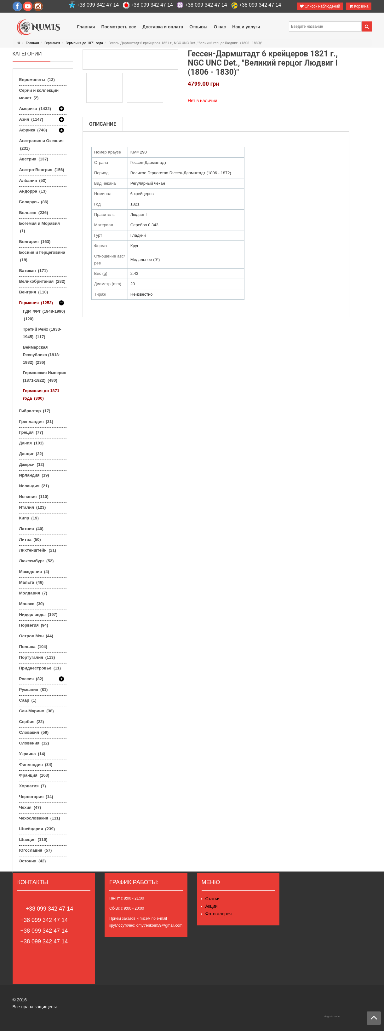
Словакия (34, 732)
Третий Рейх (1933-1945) (42, 333)
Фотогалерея (218, 913)
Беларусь (34, 202)
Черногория (36, 796)
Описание (102, 124)
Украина (32, 753)
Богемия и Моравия (39, 227)
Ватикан (33, 270)
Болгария (35, 241)
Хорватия (32, 786)
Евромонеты (37, 79)
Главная (32, 43)
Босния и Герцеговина (42, 256)
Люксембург (36, 561)
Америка (35, 109)
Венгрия (33, 292)
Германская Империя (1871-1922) (44, 376)
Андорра (33, 191)
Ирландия (34, 475)
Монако (31, 603)
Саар (28, 700)
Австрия (33, 159)
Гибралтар (34, 410)
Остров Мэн (36, 636)
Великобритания (42, 281)
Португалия (37, 657)
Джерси (31, 464)
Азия (31, 119)
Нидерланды (38, 614)
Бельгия (33, 212)
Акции (211, 906)
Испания (34, 496)
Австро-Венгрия (41, 169)
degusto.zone (332, 1016)
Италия (32, 507)
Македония (34, 571)
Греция (31, 432)
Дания (31, 443)
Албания (33, 180)
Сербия (31, 721)
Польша (33, 646)
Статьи (212, 898)
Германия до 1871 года (84, 43)
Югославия (35, 850)
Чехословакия (39, 818)
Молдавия (33, 593)
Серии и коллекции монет (39, 94)
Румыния (33, 689)
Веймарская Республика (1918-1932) (41, 355)
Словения (34, 743)
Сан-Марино (36, 711)
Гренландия (36, 421)
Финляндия (36, 764)
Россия (31, 679)
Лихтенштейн (37, 550)
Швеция (33, 839)
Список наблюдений (320, 6)
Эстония (32, 861)
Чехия (30, 807)
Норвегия (33, 625)
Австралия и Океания (41, 144)
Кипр (29, 518)
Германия (52, 43)
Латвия (31, 528)
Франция (34, 775)
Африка (33, 130)
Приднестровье (40, 668)
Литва (30, 539)
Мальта (31, 582)
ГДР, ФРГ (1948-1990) (44, 315)
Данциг (31, 453)
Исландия (34, 486)
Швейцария (37, 828)
